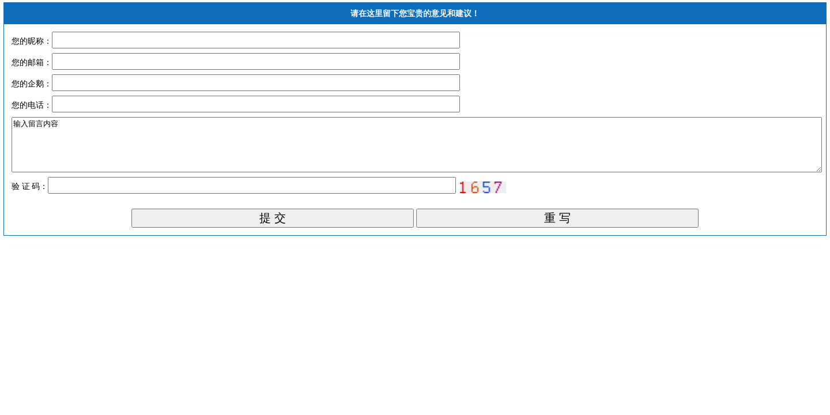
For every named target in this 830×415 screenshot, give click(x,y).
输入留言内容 (417, 150)
